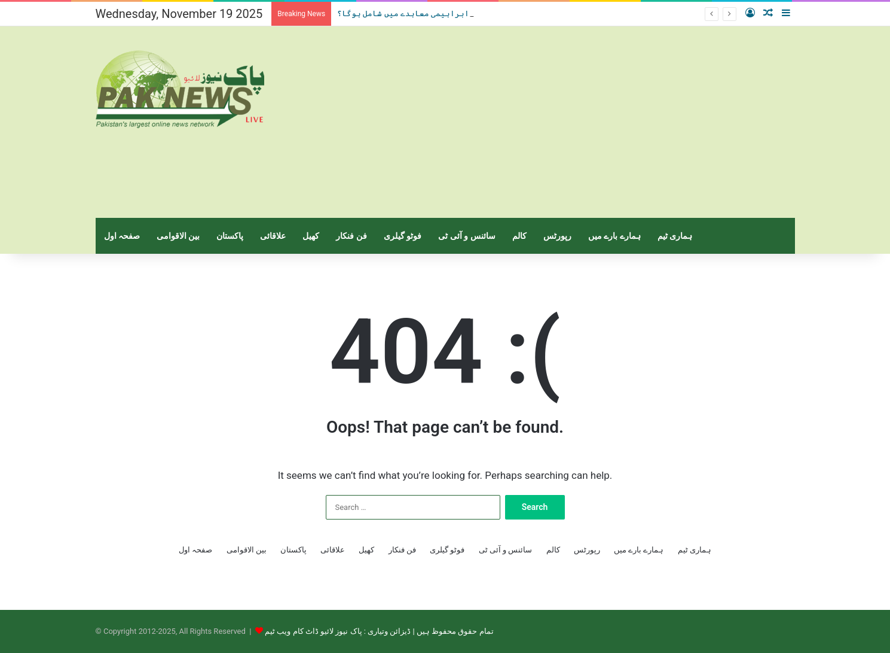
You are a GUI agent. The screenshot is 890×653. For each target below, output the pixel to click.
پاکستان (229, 236)
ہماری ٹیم (674, 236)
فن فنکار (351, 236)
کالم (519, 236)
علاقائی (273, 236)
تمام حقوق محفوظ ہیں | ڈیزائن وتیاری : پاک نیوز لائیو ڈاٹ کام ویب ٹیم (379, 631)
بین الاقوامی (178, 236)
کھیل (310, 236)
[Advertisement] (565, 122)
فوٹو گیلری (402, 236)
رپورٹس (557, 236)
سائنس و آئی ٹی (466, 236)
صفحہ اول (122, 236)
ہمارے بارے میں (614, 236)
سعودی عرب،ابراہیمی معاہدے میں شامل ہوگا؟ (428, 13)
